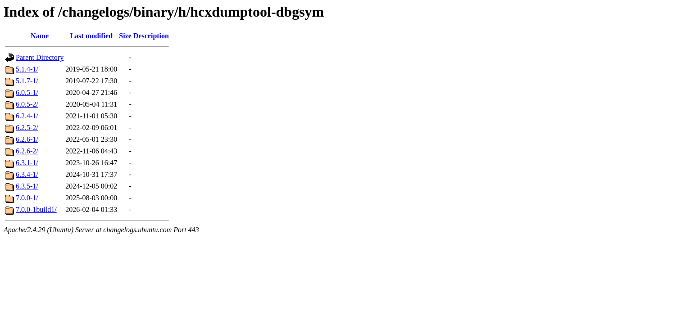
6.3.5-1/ (27, 186)
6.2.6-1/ (27, 139)
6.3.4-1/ (27, 174)
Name (40, 36)
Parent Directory (40, 57)
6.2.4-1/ (27, 116)
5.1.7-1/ (27, 81)
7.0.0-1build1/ (36, 209)
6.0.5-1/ (27, 92)
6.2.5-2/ (27, 127)
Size (125, 36)
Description (151, 36)
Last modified (91, 36)
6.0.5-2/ (27, 104)
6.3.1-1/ (27, 162)
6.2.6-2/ (27, 151)
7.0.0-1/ (27, 198)
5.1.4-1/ (27, 69)
